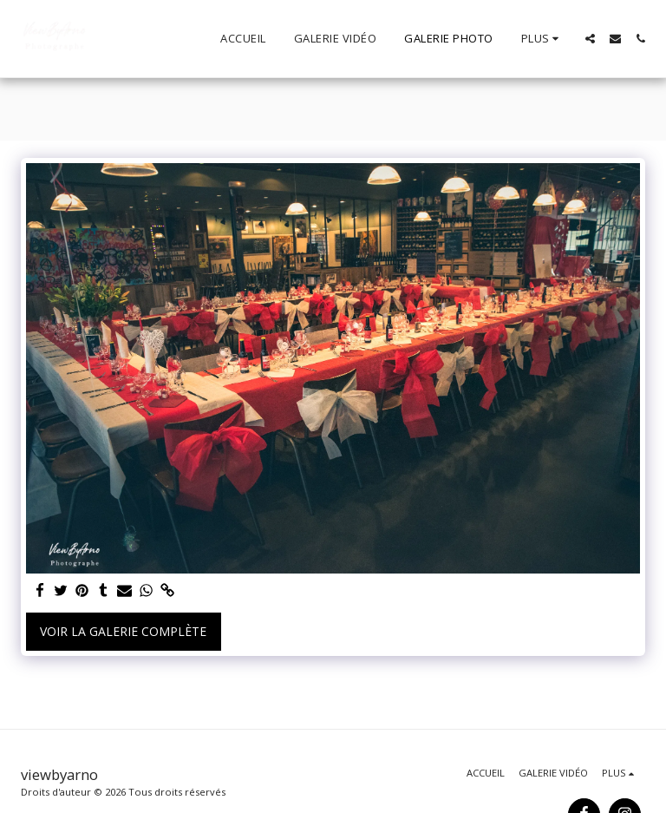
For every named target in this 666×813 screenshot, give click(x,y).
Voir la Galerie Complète (123, 631)
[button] (590, 38)
